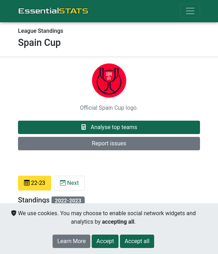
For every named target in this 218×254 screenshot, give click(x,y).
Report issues (109, 143)
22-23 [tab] (34, 183)
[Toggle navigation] (190, 11)
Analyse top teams (109, 127)
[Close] (105, 241)
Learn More (71, 241)
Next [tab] (69, 183)
